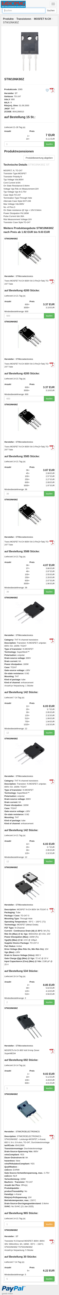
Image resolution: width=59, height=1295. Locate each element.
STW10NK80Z (11, 238)
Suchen (51, 10)
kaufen (49, 144)
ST (16, 93)
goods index (7, 1293)
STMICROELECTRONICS (28, 1131)
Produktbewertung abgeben (39, 158)
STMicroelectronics (24, 276)
